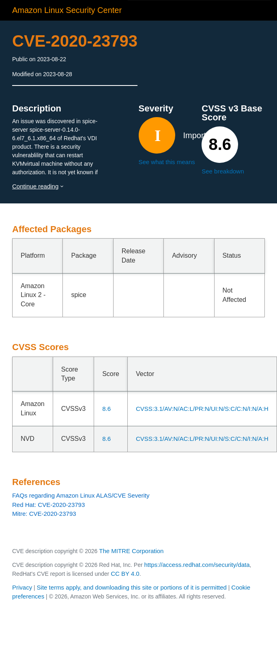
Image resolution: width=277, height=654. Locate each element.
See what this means (167, 161)
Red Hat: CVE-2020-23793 (48, 504)
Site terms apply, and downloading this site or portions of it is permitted (132, 587)
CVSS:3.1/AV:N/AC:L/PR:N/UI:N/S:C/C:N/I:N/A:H (202, 408)
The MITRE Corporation (131, 550)
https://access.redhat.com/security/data (196, 564)
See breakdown (223, 171)
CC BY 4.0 (125, 573)
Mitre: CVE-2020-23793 (44, 513)
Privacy (22, 587)
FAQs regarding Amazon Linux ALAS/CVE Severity (81, 495)
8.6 (106, 408)
